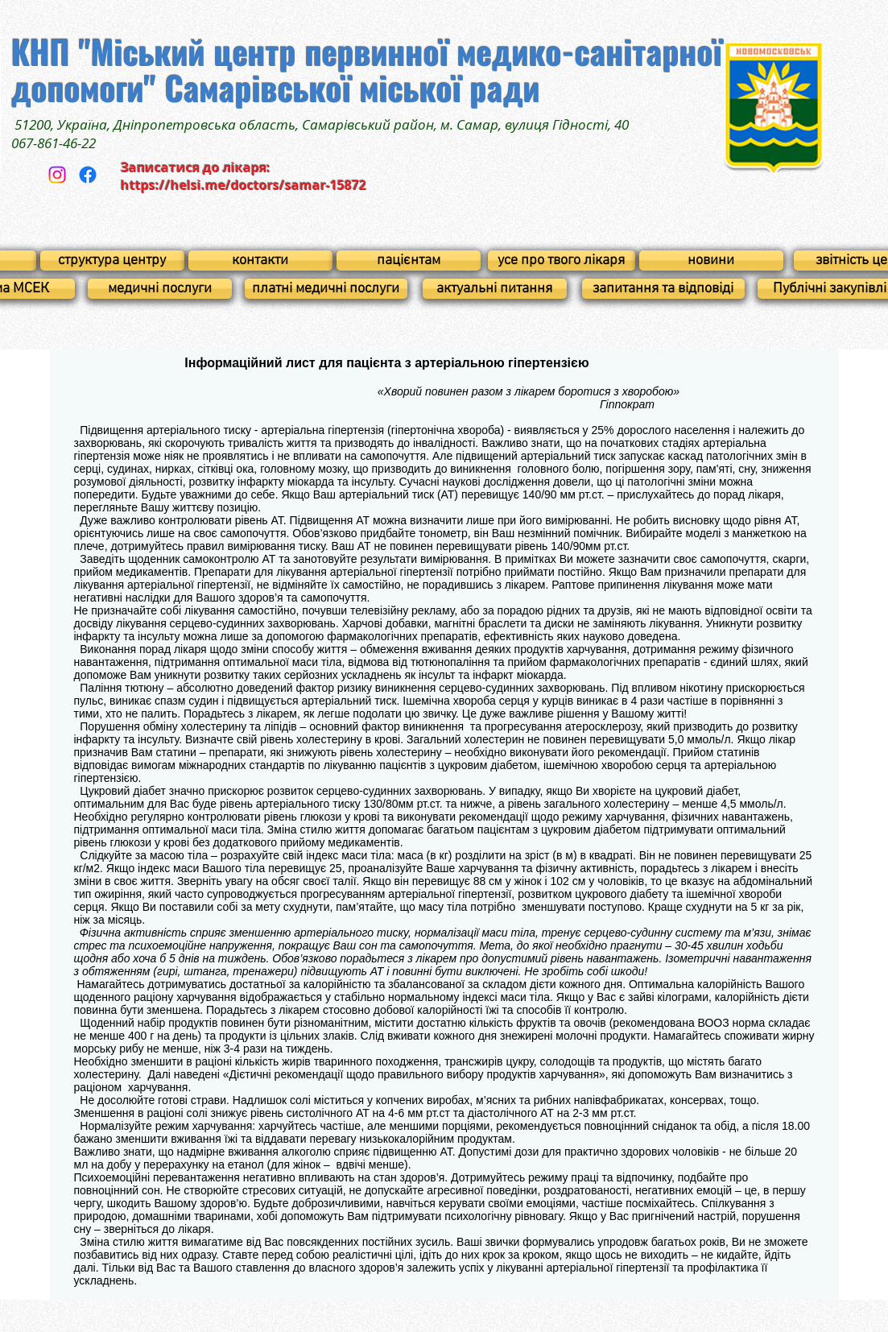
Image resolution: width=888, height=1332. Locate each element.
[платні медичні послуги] (326, 289)
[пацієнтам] (409, 260)
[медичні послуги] (160, 289)
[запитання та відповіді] (663, 289)
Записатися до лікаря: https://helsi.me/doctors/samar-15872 (243, 176)
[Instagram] (57, 174)
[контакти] (260, 260)
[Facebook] (87, 174)
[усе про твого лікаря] (561, 260)
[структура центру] (112, 260)
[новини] (711, 260)
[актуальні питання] (495, 289)
